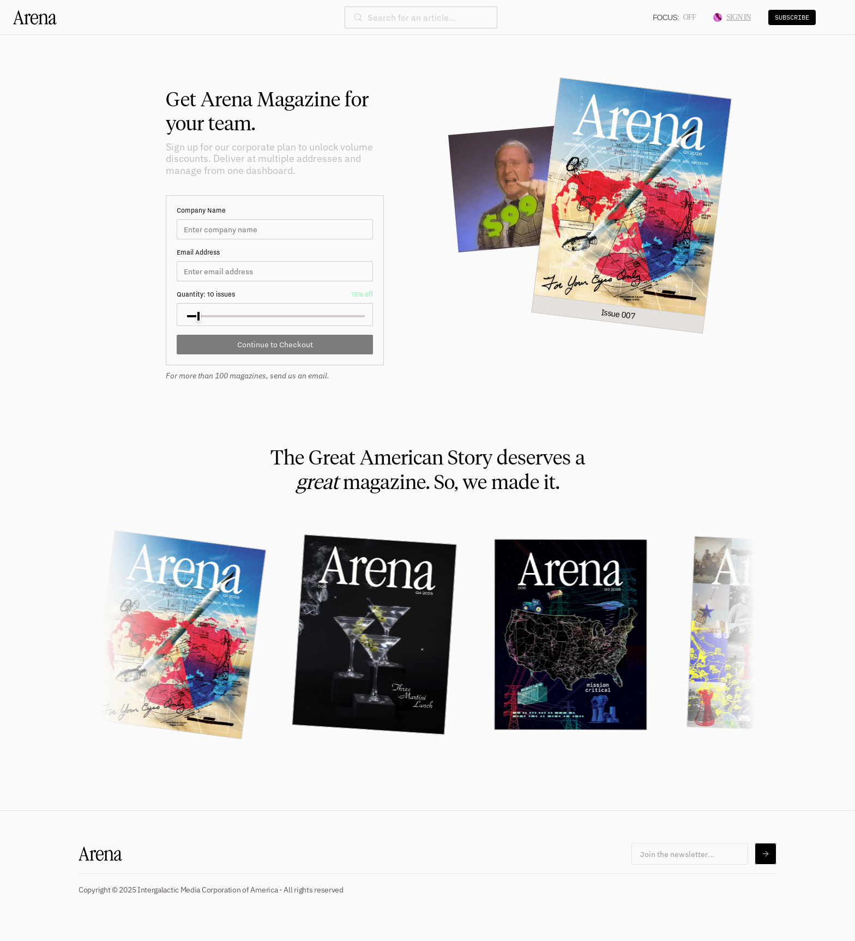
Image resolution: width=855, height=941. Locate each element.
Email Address (198, 252)
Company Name (201, 210)
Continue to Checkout (275, 344)
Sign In (732, 17)
